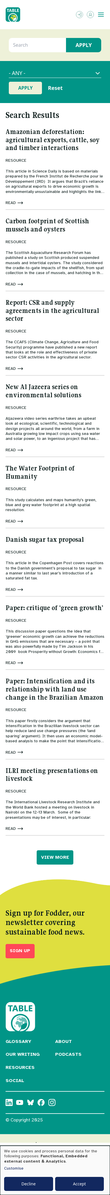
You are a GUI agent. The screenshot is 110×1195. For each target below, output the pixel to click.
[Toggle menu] (100, 14)
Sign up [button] (20, 951)
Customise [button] (13, 1168)
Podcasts (68, 1054)
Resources (20, 1067)
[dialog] (55, 1170)
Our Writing (23, 1054)
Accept (79, 1184)
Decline (28, 1184)
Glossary (18, 1041)
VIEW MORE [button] (55, 857)
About (63, 1041)
